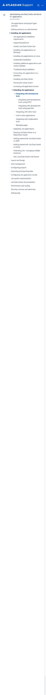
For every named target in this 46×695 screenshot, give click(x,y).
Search (38, 5)
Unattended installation (22, 60)
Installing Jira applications (21, 33)
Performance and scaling (20, 186)
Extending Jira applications (23, 90)
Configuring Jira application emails (24, 175)
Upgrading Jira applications (23, 129)
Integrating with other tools (26, 112)
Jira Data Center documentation (23, 182)
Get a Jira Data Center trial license (26, 157)
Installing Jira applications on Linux (26, 56)
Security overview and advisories (23, 189)
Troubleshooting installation (24, 69)
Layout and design (18, 160)
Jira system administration (21, 178)
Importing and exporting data (22, 171)
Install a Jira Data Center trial (24, 46)
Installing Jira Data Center (23, 79)
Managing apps (22, 125)
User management (18, 164)
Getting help (15, 193)
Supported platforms (21, 43)
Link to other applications (25, 115)
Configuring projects (18, 168)
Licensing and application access (26, 86)
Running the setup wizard (23, 83)
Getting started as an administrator (24, 29)
